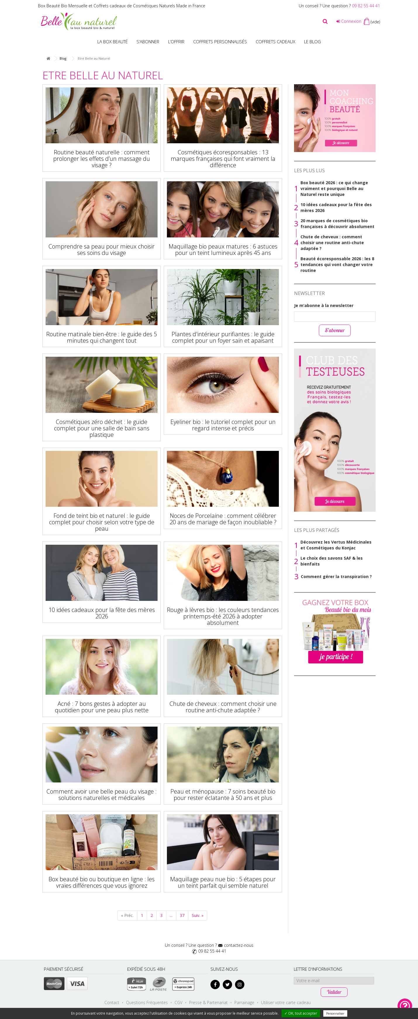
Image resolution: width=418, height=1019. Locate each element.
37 (182, 915)
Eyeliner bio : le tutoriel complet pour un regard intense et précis (223, 425)
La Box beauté (112, 41)
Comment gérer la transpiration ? (336, 576)
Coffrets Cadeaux (275, 41)
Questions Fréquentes (147, 1002)
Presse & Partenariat (208, 1002)
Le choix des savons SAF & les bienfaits (331, 561)
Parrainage (244, 1002)
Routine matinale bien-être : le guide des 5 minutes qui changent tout (101, 337)
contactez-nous (238, 945)
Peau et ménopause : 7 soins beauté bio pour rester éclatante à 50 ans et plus (222, 794)
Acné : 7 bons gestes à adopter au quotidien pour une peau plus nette (101, 707)
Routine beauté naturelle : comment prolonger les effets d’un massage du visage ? (101, 158)
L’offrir (176, 41)
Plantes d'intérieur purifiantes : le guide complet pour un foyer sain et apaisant (223, 337)
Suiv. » (197, 915)
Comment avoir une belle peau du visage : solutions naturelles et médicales (101, 794)
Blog (63, 58)
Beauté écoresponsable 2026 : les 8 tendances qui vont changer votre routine (337, 264)
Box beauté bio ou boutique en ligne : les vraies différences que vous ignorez (102, 882)
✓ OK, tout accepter (300, 1013)
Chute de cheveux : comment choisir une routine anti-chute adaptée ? (223, 707)
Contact (111, 1002)
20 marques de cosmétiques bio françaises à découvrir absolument (337, 223)
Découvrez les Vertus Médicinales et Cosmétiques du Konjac (336, 545)
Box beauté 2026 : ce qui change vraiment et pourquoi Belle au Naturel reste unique (334, 188)
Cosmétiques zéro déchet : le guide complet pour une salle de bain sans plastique (101, 428)
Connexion (348, 21)
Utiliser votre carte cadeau (286, 1002)
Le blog (312, 41)
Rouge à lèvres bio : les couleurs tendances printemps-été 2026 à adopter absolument (223, 616)
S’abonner (148, 41)
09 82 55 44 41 (366, 5)
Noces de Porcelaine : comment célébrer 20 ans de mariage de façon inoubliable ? (223, 519)
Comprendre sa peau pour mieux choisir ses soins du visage (102, 249)
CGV (178, 1002)
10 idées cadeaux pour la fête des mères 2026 (102, 613)
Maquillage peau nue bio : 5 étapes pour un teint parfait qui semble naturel (223, 882)
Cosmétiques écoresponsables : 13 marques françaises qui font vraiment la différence (223, 158)
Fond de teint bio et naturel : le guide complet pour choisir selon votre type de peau (101, 522)
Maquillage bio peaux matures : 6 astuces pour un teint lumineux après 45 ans (223, 249)
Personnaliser (335, 1013)
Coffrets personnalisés (220, 41)
